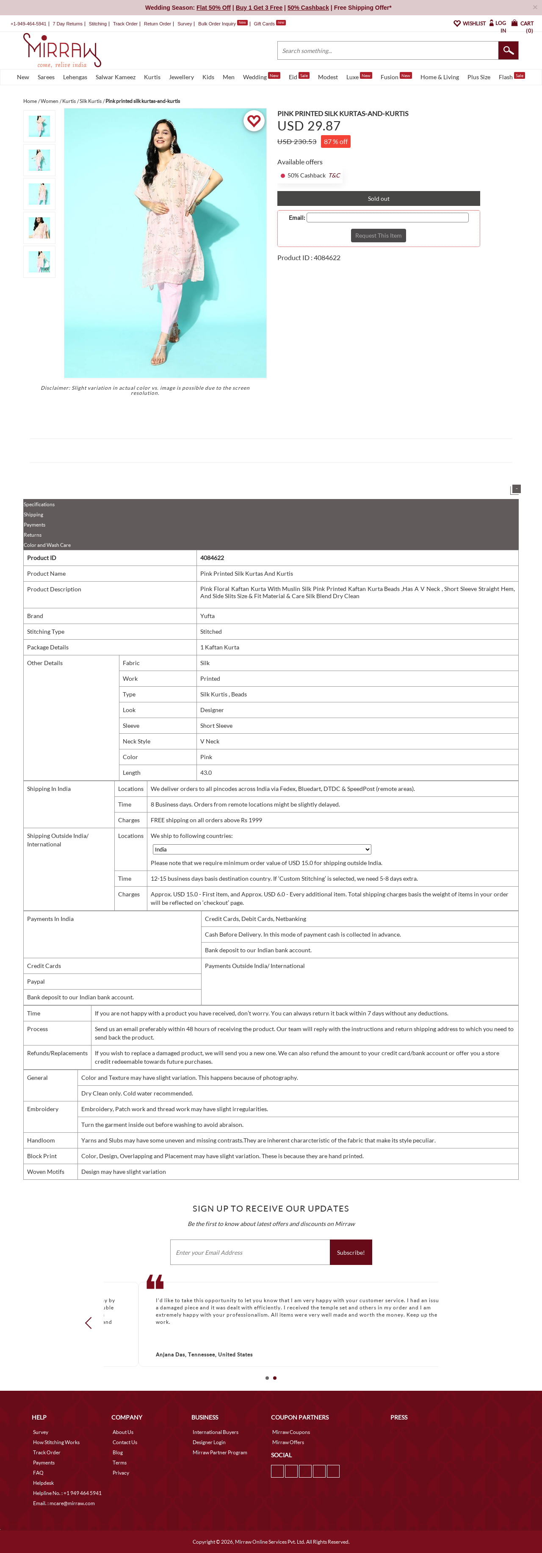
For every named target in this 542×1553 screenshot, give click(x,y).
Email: (297, 218)
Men (229, 76)
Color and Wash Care (47, 545)
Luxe (359, 76)
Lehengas (75, 76)
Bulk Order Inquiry (217, 23)
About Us (123, 1432)
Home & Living (439, 76)
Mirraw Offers (288, 1442)
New (23, 76)
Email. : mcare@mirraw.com (64, 1503)
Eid (299, 76)
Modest (328, 76)
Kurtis (152, 76)
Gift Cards (270, 23)
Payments (34, 524)
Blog (118, 1452)
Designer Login (209, 1442)
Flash (512, 76)
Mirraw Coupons (291, 1432)
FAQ (38, 1473)
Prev (91, 1323)
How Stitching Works (56, 1442)
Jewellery (181, 76)
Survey (184, 23)
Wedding (261, 76)
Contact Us (125, 1442)
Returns (32, 535)
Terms (120, 1462)
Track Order (125, 23)
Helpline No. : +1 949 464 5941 (67, 1493)
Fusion (396, 76)
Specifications (39, 504)
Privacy (121, 1473)
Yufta (207, 615)
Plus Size (478, 76)
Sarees (46, 76)
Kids (208, 76)
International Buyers (215, 1432)
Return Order (157, 23)
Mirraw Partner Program (220, 1452)
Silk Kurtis (214, 694)
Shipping (33, 514)
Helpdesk (43, 1483)
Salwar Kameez (116, 76)
